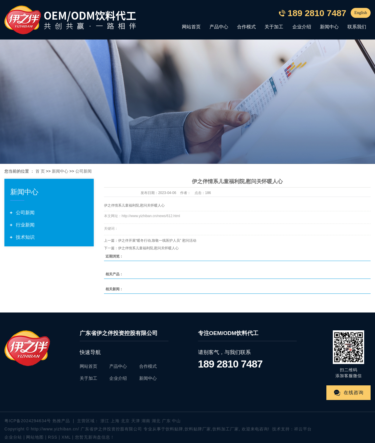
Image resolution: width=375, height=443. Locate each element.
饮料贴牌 (174, 429)
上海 (115, 420)
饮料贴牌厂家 (198, 429)
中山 (176, 420)
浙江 (104, 420)
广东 (166, 420)
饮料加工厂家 (225, 429)
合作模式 (246, 26)
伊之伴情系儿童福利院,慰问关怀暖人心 (148, 248)
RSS (52, 437)
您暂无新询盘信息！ (95, 437)
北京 (125, 420)
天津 (135, 420)
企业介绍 (301, 26)
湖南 (146, 420)
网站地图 (35, 437)
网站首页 (191, 26)
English (360, 13)
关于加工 (274, 26)
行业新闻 (25, 224)
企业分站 (13, 437)
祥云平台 (303, 429)
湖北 (156, 420)
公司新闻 (83, 171)
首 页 (40, 171)
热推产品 (61, 420)
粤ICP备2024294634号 (27, 420)
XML (66, 437)
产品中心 (218, 26)
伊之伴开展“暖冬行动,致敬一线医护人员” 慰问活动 (157, 240)
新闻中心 (329, 26)
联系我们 (356, 26)
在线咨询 (354, 392)
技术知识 (25, 237)
